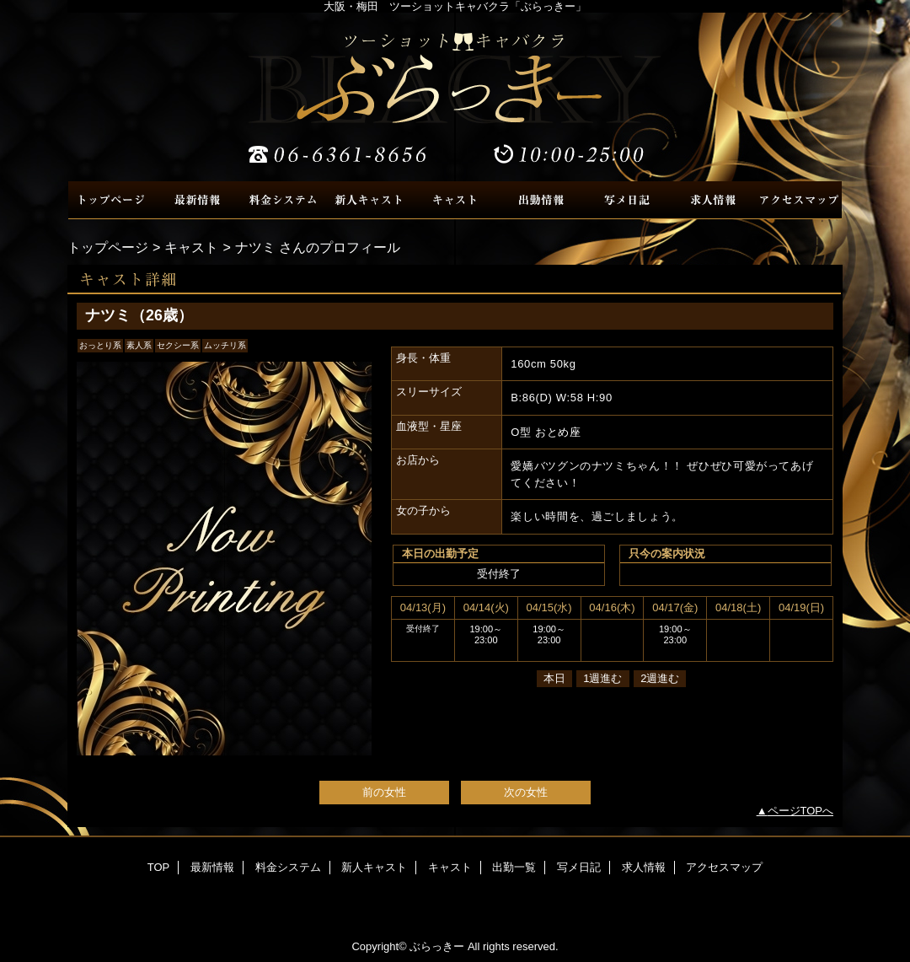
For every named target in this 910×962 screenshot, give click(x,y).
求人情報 (713, 200)
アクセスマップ (799, 200)
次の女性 (526, 792)
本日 (554, 678)
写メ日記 (627, 200)
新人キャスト (369, 200)
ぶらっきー (455, 97)
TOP (111, 200)
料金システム (283, 200)
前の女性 (384, 792)
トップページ (107, 247)
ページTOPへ (801, 810)
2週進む (659, 678)
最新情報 (197, 200)
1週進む (602, 678)
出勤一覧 (541, 200)
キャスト (455, 200)
